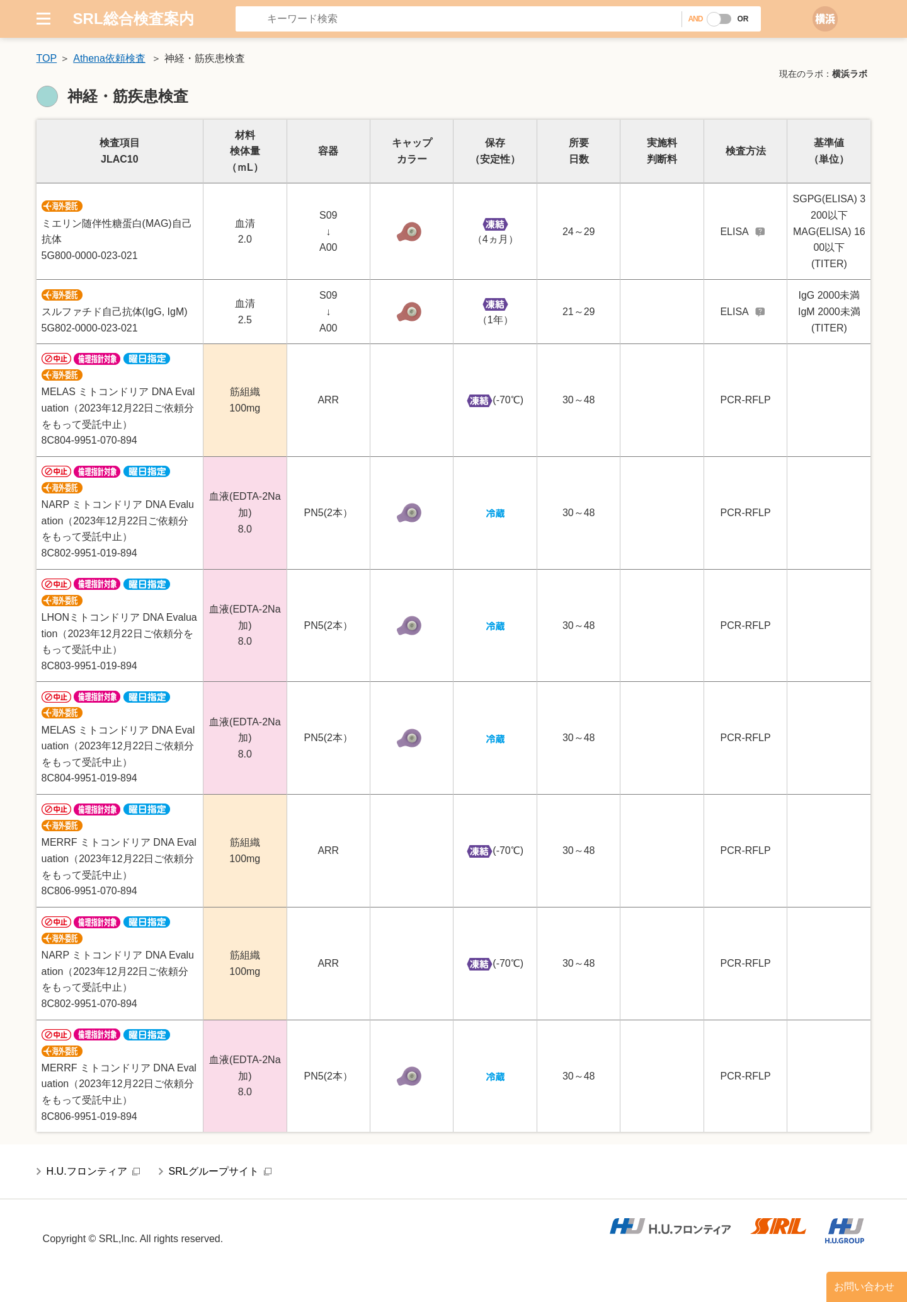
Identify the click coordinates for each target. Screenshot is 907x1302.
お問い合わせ (864, 1286)
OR (742, 18)
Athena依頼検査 (109, 58)
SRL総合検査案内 (133, 18)
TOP (47, 58)
